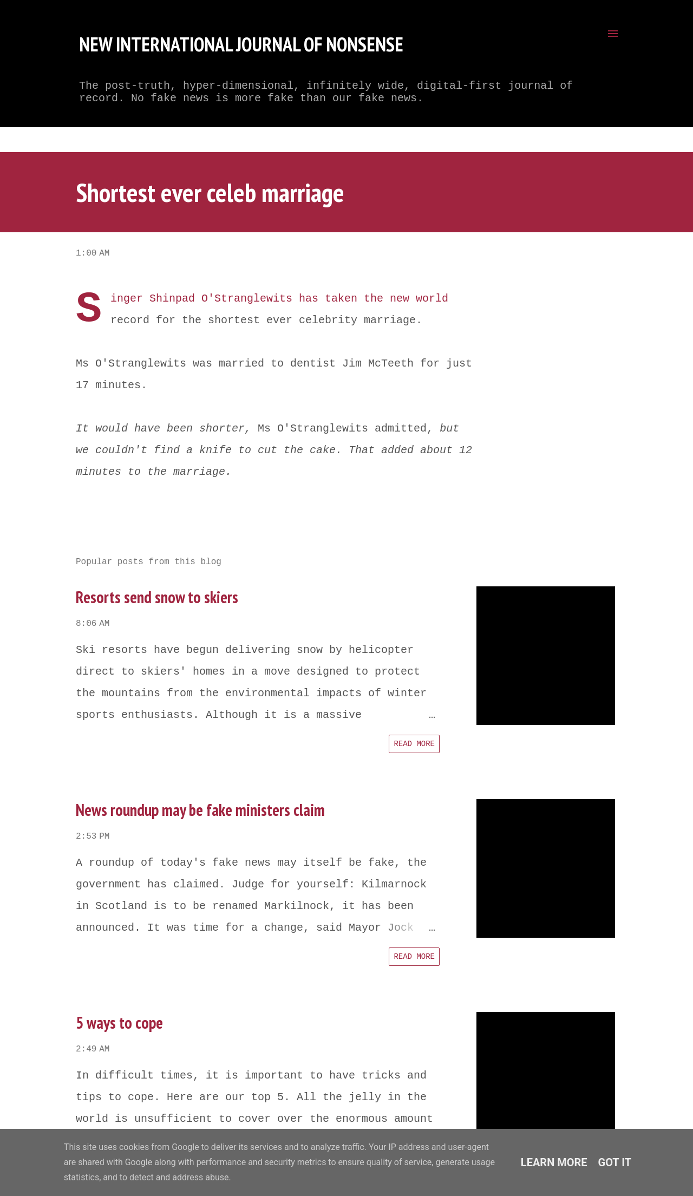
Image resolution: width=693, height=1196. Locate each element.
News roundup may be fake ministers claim (200, 809)
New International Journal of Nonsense (241, 44)
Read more (414, 744)
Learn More (554, 1162)
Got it (615, 1162)
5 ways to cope (119, 1022)
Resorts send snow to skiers (157, 596)
